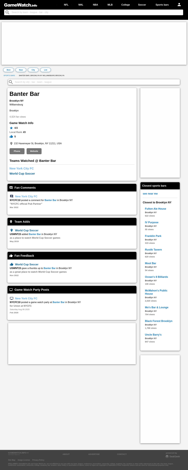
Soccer (142, 5)
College (125, 5)
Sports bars (162, 5)
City (33, 70)
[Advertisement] (90, 43)
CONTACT (122, 454)
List (45, 70)
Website (34, 151)
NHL (80, 5)
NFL (66, 5)
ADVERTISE (94, 454)
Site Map (11, 460)
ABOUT (66, 454)
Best (8, 70)
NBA (95, 5)
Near (21, 70)
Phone (17, 151)
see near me (150, 193)
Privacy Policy (38, 460)
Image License (24, 460)
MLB (110, 5)
